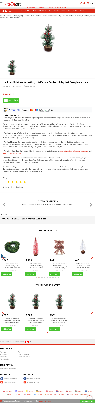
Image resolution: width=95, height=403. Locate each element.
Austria (49, 391)
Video (82, 11)
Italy (9, 395)
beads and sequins (81, 151)
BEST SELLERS (54, 11)
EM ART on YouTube (8, 382)
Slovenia (38, 395)
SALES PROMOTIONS (39, 11)
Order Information (23, 354)
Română (29, 391)
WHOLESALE (66, 11)
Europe (88, 391)
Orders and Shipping (24, 357)
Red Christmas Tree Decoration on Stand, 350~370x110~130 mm (35, 266)
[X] (1, 401)
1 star (9, 182)
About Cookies (4, 359)
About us (3, 352)
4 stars (21, 182)
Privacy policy (4, 354)
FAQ (19, 352)
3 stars (17, 182)
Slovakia (28, 395)
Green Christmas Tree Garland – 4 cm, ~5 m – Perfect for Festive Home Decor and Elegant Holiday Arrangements (12, 266)
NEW (27, 11)
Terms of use (4, 357)
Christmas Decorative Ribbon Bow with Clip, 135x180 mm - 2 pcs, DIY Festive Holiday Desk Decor (59, 266)
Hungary (78, 391)
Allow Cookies (87, 401)
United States (72, 395)
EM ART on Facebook (8, 378)
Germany (40, 391)
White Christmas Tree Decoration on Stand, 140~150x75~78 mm (83, 266)
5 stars (25, 182)
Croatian (59, 391)
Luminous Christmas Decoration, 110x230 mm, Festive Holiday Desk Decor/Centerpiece (12, 321)
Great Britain (59, 395)
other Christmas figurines (12, 153)
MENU (6, 10)
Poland (18, 395)
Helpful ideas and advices (8, 369)
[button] (36, 277)
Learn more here (45, 401)
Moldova (84, 395)
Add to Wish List (29, 86)
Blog (75, 11)
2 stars (13, 182)
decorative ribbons (67, 151)
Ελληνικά (19, 391)
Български (7, 391)
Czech (69, 391)
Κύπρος (48, 395)
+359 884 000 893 (61, 7)
